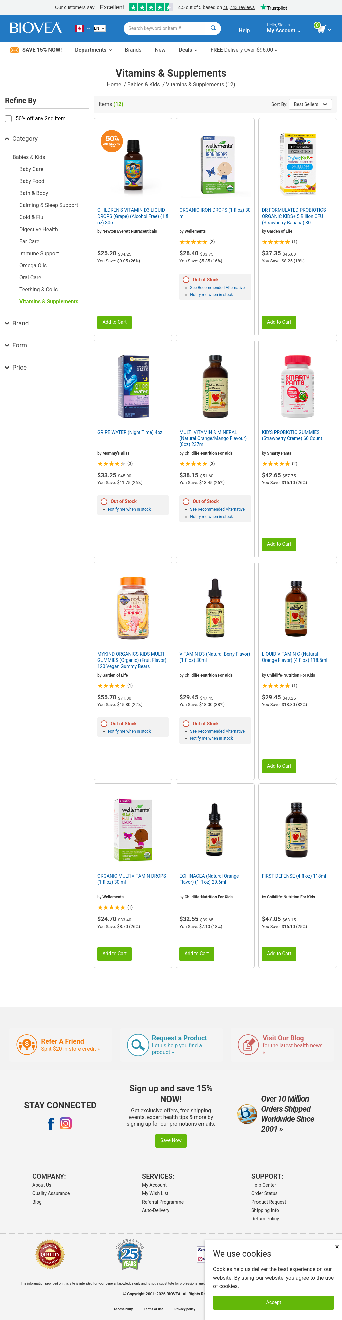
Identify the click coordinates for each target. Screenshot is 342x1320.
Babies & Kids (144, 84)
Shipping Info (265, 1210)
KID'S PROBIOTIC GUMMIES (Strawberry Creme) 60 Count (292, 435)
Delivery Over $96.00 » (243, 50)
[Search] (213, 28)
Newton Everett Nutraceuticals (129, 231)
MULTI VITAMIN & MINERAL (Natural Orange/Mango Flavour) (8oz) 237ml (213, 438)
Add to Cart (114, 322)
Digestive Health (38, 229)
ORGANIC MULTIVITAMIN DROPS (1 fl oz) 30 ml (131, 879)
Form (16, 345)
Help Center (263, 1185)
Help (244, 30)
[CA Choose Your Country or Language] (82, 28)
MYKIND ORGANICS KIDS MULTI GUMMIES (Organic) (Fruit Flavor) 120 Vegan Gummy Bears (131, 660)
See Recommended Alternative (217, 287)
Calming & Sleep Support (48, 205)
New (160, 50)
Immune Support (39, 253)
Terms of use (153, 1309)
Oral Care (30, 277)
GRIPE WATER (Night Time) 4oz (129, 432)
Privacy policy (184, 1309)
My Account (154, 1185)
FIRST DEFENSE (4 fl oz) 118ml (294, 876)
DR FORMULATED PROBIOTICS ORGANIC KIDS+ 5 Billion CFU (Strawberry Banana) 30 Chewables (294, 216)
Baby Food (31, 181)
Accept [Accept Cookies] (273, 1302)
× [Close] (337, 1246)
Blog (37, 1202)
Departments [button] (93, 50)
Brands (133, 50)
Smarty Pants (279, 453)
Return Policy (265, 1218)
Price (16, 367)
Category (21, 138)
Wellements (195, 231)
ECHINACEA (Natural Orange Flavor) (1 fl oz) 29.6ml (209, 879)
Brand (17, 323)
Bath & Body (33, 193)
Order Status (264, 1193)
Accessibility (123, 1309)
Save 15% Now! (36, 50)
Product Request (268, 1202)
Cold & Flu (31, 217)
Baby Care (31, 169)
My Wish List (155, 1193)
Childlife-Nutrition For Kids (209, 453)
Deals (188, 50)
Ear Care (29, 241)
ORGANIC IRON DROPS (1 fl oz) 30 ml (214, 213)
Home (115, 84)
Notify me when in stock (211, 294)
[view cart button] (324, 29)
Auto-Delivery (155, 1210)
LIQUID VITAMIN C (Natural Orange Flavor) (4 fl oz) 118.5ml (294, 657)
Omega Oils (33, 265)
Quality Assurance (51, 1193)
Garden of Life (279, 231)
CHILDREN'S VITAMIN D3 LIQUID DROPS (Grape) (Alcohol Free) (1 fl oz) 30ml (132, 216)
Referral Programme (163, 1202)
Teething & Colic (38, 289)
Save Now (171, 1140)
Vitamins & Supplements (48, 301)
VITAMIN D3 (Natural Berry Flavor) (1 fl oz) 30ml (214, 657)
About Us (41, 1185)
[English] (100, 28)
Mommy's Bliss (115, 453)
